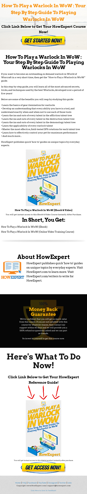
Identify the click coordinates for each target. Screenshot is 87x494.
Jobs (70, 483)
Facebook (32, 483)
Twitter (62, 483)
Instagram (52, 483)
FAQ (24, 483)
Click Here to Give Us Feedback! (43, 490)
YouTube (42, 483)
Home (18, 483)
